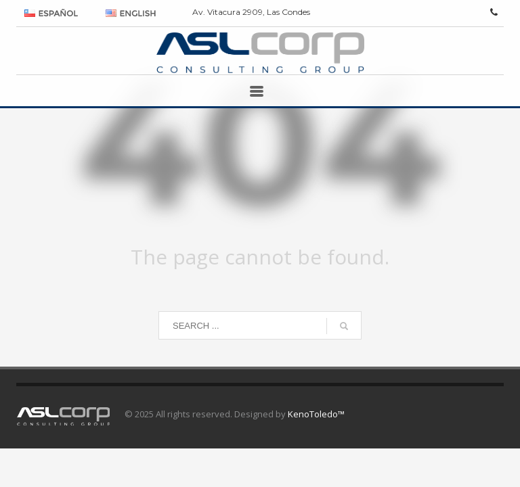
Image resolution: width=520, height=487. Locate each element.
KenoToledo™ (316, 414)
